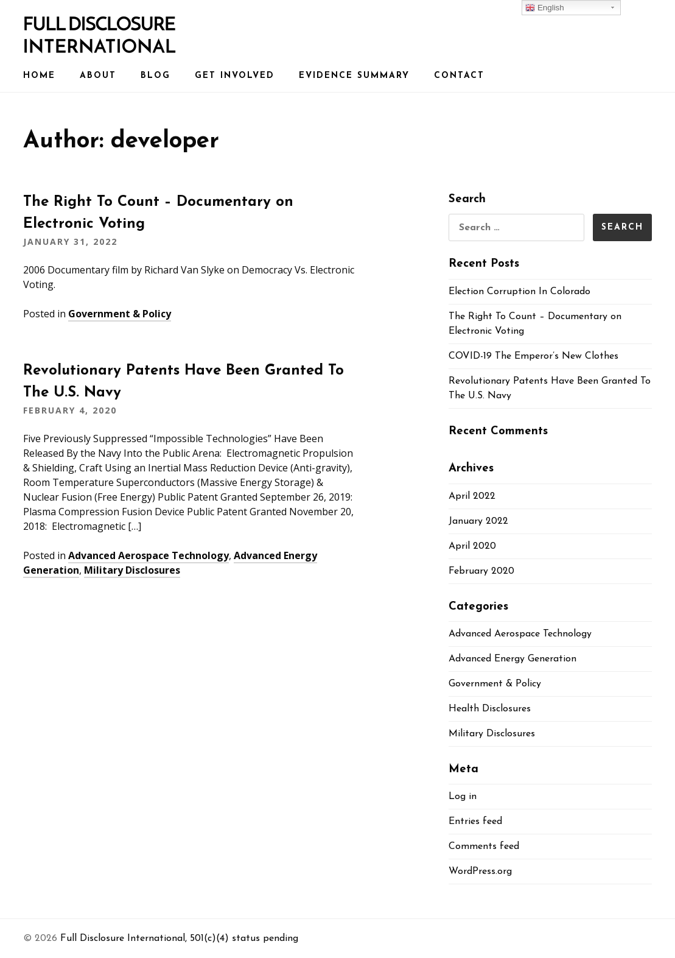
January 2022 (478, 521)
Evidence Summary (354, 75)
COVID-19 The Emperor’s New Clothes (533, 356)
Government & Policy (119, 313)
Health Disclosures (490, 709)
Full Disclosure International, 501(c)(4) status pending (179, 938)
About (98, 75)
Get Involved (235, 75)
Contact (459, 75)
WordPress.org (480, 871)
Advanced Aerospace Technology (148, 555)
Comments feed (484, 846)
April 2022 (472, 496)
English (544, 8)
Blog (155, 75)
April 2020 (472, 546)
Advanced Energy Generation (512, 659)
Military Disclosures (132, 570)
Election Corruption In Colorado (519, 292)
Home (39, 75)
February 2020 (481, 571)
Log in (463, 796)
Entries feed (475, 821)
